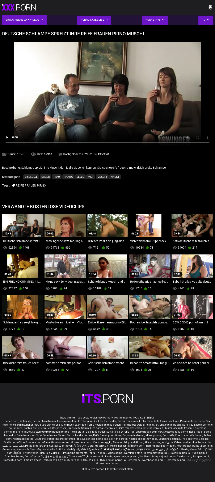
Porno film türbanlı (36, 445)
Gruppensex (59, 428)
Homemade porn (81, 442)
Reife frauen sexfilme (29, 435)
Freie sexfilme (189, 438)
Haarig (68, 176)
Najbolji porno (167, 456)
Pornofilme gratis (70, 438)
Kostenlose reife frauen (37, 428)
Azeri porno (184, 456)
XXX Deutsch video (105, 421)
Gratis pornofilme (14, 442)
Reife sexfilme (17, 424)
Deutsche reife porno (175, 431)
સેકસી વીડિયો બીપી (53, 449)
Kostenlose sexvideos (95, 438)
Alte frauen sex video (73, 424)
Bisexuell (31, 176)
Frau (57, 176)
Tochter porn (85, 421)
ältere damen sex (49, 424)
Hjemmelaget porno (126, 456)
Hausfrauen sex (60, 442)
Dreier (45, 176)
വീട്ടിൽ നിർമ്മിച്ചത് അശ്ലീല (187, 449)
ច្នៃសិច (18, 453)
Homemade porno (107, 463)
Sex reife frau (127, 431)
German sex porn (128, 421)
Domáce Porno (14, 456)
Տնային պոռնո (98, 445)
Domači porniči (34, 456)
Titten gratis (77, 431)
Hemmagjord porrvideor (161, 445)
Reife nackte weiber (133, 424)
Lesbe (80, 176)
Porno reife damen (133, 435)
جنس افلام (167, 442)
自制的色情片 (31, 453)
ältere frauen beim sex (149, 431)
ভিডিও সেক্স (80, 445)
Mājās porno (115, 453)
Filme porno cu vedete (74, 453)
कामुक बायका (144, 449)
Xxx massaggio (102, 442)
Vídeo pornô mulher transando (192, 442)
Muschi (102, 176)
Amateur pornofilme (38, 442)
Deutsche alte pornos (79, 435)
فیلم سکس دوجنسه (13, 445)
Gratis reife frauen (170, 424)
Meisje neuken (118, 445)
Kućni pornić (200, 453)
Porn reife (168, 435)
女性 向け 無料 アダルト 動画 (88, 460)
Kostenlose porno (23, 438)
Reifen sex (25, 421)
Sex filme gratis (118, 438)
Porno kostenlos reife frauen (104, 424)
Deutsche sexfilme (169, 438)
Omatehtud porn (13, 460)
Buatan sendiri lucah (99, 456)
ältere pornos (153, 435)
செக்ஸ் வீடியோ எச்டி (29, 449)
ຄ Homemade (132, 460)
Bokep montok (201, 456)
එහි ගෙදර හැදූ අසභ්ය (199, 460)
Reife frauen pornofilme (107, 435)
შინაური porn (136, 445)
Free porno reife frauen (103, 428)
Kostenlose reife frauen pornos (50, 431)
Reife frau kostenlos (194, 424)
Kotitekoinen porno (188, 445)
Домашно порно (180, 453)
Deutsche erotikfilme (47, 438)
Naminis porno (133, 453)
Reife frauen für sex (54, 435)
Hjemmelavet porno (156, 453)
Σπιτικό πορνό (33, 460)
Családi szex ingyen (61, 445)
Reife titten (152, 424)
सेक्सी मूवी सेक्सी (112, 449)
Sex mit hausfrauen (44, 421)
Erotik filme (146, 421)
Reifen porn (11, 421)
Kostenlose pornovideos (143, 438)
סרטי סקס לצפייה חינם (56, 460)
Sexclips (203, 438)
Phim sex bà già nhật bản (128, 442)
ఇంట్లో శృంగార (128, 449)
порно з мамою (50, 453)
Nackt (115, 176)
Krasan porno (114, 460)
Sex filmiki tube (148, 456)
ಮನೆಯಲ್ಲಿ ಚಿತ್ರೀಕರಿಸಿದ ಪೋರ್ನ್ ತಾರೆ (83, 449)
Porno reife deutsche (192, 421)
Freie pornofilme (67, 421)
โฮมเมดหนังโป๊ (77, 456)
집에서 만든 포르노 (56, 456)
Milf (90, 176)
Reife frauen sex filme (166, 421)
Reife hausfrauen (153, 428)
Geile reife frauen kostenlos (102, 431)
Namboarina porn (153, 460)
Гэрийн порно (97, 453)
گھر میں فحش (160, 449)
